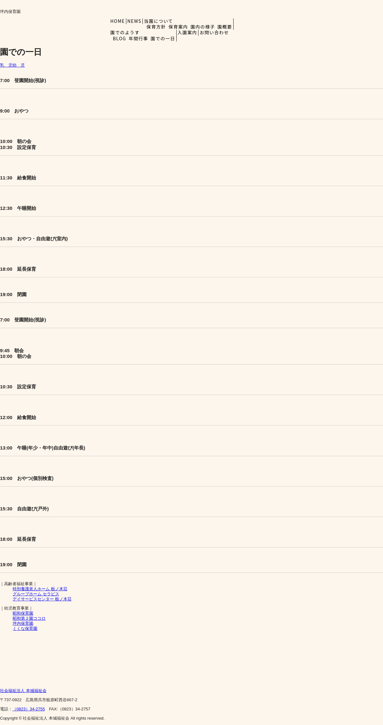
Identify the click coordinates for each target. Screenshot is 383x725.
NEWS (134, 21)
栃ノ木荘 (40, 588)
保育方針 (156, 26)
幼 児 (18, 65)
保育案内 (178, 26)
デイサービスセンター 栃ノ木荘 (42, 599)
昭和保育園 (23, 613)
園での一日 (163, 38)
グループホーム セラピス (36, 594)
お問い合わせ (214, 32)
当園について (160, 21)
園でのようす (126, 32)
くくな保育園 (25, 628)
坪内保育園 (23, 623)
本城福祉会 (23, 690)
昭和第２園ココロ (29, 618)
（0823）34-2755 (28, 709)
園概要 (224, 26)
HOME (117, 21)
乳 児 (6, 65)
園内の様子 (203, 26)
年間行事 (138, 38)
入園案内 (187, 32)
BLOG (119, 38)
